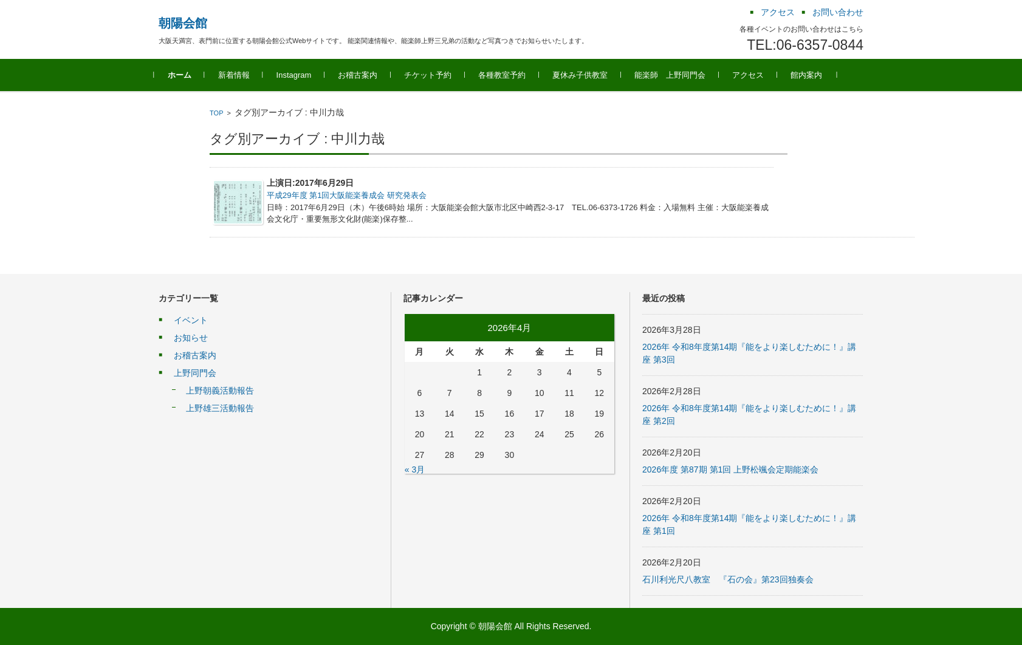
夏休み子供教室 (584, 75)
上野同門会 (195, 373)
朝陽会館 (183, 23)
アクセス (753, 75)
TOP (216, 113)
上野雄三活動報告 (220, 408)
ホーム (184, 75)
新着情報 (238, 75)
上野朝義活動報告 (220, 390)
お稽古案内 (362, 75)
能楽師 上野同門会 (674, 75)
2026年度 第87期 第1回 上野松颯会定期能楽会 (730, 469)
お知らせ (191, 338)
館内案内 (811, 75)
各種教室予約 (506, 75)
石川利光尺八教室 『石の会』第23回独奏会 (728, 579)
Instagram (298, 75)
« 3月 (415, 469)
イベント (191, 320)
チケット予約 (432, 75)
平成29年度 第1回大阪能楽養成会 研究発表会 (347, 195)
